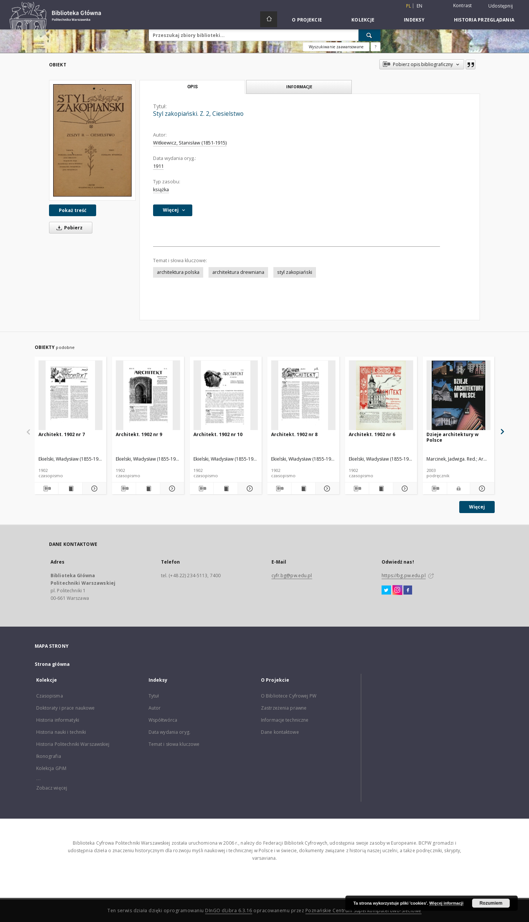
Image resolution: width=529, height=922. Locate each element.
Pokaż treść (72, 210)
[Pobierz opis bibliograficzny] (46, 488)
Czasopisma (49, 696)
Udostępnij (500, 6)
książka (161, 189)
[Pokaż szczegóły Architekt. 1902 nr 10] (249, 488)
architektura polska (178, 272)
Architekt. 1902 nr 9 (139, 434)
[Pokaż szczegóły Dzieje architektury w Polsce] (481, 488)
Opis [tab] (192, 86)
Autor (155, 708)
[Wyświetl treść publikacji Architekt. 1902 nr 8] (303, 488)
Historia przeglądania (484, 20)
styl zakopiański (294, 272)
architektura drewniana (238, 272)
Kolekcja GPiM (51, 768)
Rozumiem (491, 903)
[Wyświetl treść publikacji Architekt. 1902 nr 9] (148, 488)
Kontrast (462, 5)
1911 (158, 166)
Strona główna (52, 664)
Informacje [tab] (299, 86)
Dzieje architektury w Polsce (452, 437)
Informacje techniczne (285, 720)
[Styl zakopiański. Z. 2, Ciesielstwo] (92, 140)
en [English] (420, 5)
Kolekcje (362, 20)
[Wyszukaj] (369, 35)
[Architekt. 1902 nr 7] (71, 395)
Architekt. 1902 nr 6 (372, 434)
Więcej (477, 507)
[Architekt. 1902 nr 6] (381, 395)
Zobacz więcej (51, 788)
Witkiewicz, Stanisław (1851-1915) (190, 143)
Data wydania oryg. (169, 732)
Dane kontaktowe (280, 732)
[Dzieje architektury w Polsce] (459, 395)
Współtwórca (163, 720)
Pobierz (68, 227)
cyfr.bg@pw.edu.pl (291, 575)
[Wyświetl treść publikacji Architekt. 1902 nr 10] (226, 488)
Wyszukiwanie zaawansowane (336, 46)
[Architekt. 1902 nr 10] (226, 395)
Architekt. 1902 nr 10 (217, 434)
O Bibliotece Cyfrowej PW (288, 696)
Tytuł (154, 696)
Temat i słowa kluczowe (174, 744)
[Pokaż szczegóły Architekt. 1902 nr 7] (93, 488)
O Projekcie (307, 20)
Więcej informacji (446, 903)
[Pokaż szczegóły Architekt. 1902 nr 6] (404, 488)
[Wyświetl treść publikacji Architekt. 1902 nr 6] (381, 488)
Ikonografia (48, 756)
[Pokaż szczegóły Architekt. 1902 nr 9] (171, 488)
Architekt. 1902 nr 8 (294, 434)
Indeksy (414, 20)
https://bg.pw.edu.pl (403, 575)
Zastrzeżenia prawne (284, 708)
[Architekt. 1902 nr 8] (303, 395)
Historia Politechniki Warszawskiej (73, 744)
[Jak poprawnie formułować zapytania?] (375, 46)
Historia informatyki (57, 720)
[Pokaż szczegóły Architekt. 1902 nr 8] (326, 488)
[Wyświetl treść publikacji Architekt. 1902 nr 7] (70, 488)
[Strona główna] (268, 19)
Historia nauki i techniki (61, 732)
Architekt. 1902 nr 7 (61, 434)
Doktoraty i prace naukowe (65, 708)
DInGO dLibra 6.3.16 (228, 910)
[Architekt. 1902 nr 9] (148, 395)
